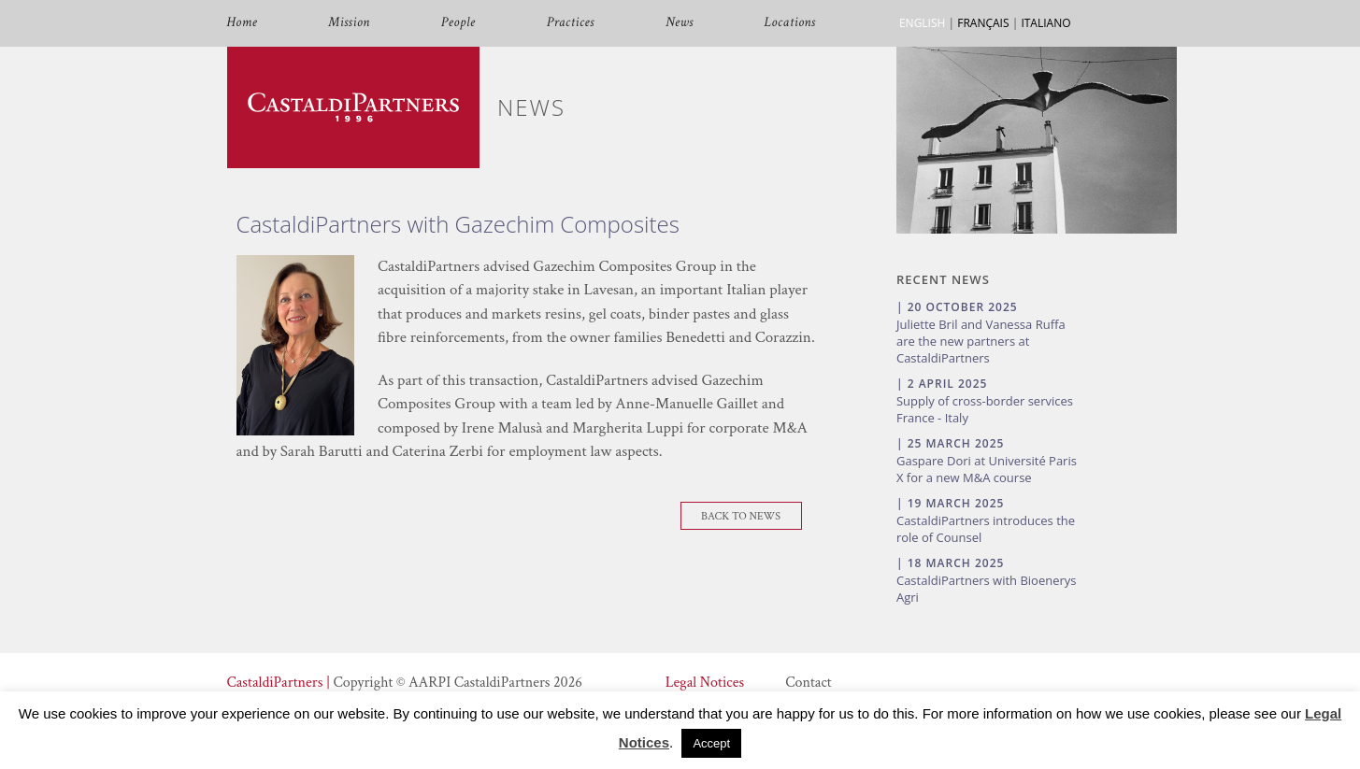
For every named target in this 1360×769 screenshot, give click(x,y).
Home (242, 23)
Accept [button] (711, 743)
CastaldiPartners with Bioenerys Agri (986, 588)
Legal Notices (705, 682)
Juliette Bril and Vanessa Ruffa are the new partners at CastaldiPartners (981, 341)
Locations (790, 23)
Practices (570, 23)
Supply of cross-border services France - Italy (984, 409)
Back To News (740, 516)
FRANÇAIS (983, 23)
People (458, 23)
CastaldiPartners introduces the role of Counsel (985, 529)
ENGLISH (922, 23)
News (680, 23)
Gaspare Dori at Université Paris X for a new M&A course (986, 469)
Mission (348, 23)
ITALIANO (1045, 23)
